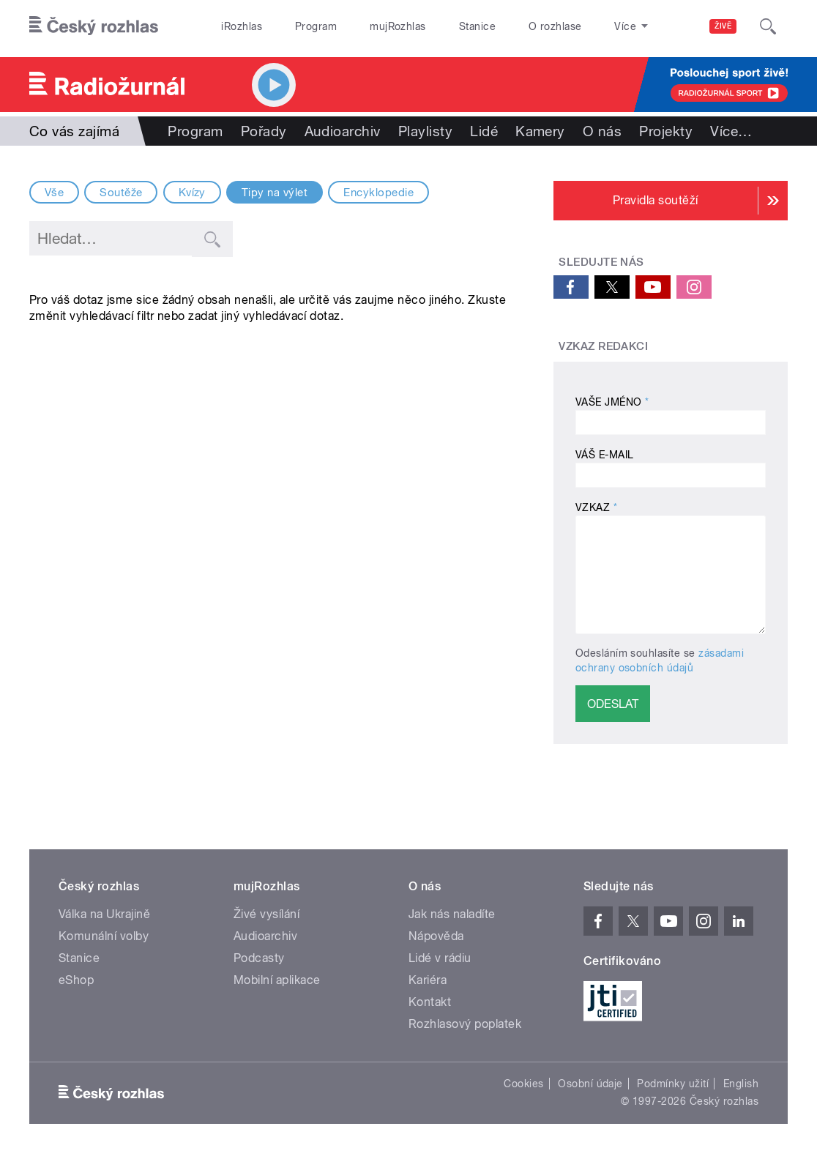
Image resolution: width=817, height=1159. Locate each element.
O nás (602, 131)
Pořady (264, 131)
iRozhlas (241, 26)
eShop (76, 980)
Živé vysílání (266, 914)
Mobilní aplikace (277, 980)
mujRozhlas (398, 26)
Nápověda (436, 936)
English (740, 1083)
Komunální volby (104, 936)
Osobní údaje (590, 1083)
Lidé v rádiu (440, 958)
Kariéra (428, 980)
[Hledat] (768, 26)
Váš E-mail (604, 455)
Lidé (484, 131)
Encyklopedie (378, 192)
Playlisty (425, 131)
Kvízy (192, 192)
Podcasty (259, 958)
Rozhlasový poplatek (465, 1024)
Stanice (477, 26)
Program (316, 26)
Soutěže (121, 192)
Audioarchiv (343, 131)
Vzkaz (596, 507)
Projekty (666, 131)
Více (731, 131)
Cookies (523, 1083)
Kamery (540, 131)
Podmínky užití (673, 1083)
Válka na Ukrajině (104, 914)
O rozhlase (555, 26)
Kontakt (430, 1002)
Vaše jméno (612, 402)
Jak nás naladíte (452, 914)
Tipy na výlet (274, 192)
